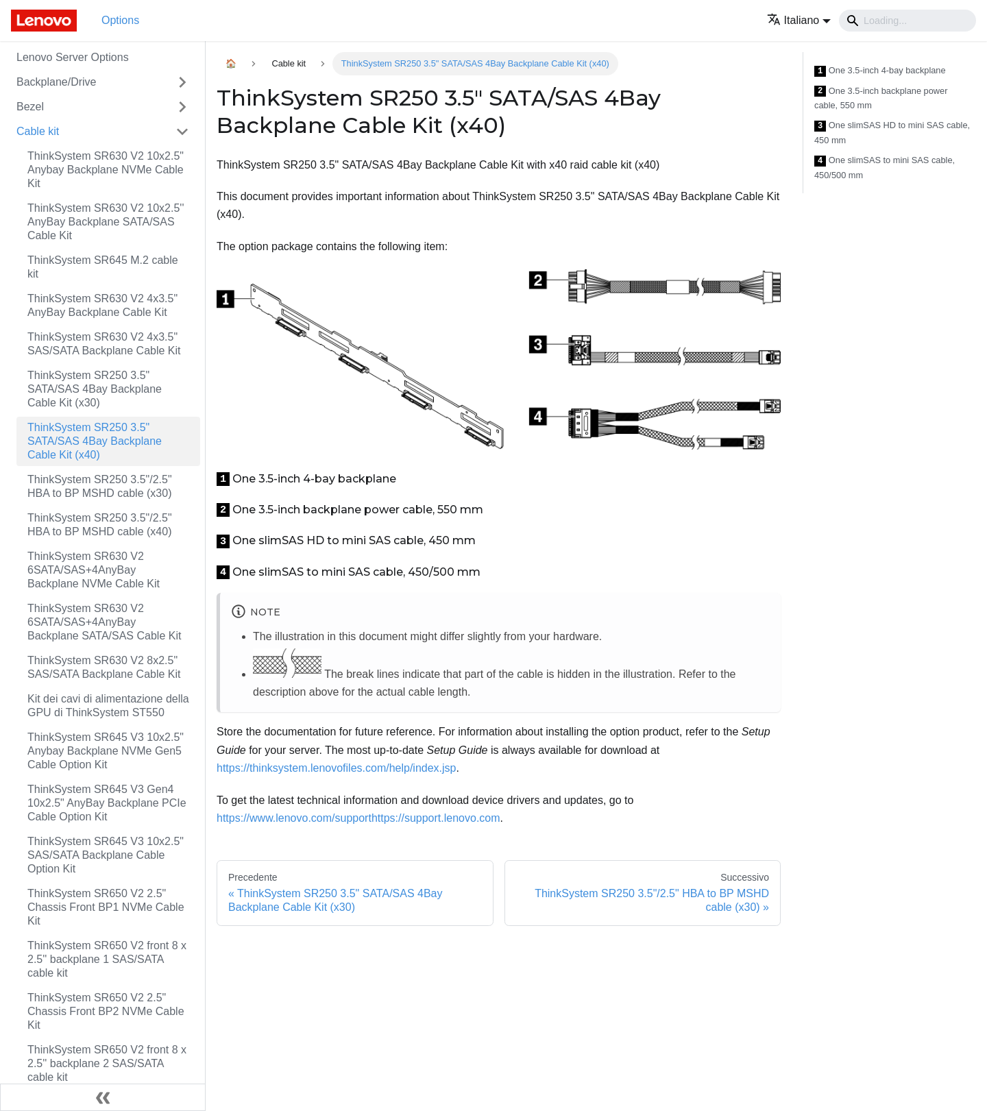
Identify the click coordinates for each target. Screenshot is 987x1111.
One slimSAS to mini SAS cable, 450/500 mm (884, 167)
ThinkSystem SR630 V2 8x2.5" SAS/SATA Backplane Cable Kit (104, 667)
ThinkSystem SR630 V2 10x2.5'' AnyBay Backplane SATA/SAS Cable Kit (105, 221)
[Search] (907, 21)
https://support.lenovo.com (435, 818)
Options (120, 20)
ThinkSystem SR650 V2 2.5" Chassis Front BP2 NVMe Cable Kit (105, 1011)
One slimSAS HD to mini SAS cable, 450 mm (892, 132)
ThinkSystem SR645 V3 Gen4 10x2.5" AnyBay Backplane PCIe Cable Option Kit (106, 802)
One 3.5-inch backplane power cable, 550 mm (880, 98)
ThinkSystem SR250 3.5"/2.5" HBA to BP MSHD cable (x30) (99, 486)
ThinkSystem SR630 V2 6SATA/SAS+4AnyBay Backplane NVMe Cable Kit (93, 569)
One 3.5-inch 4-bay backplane (880, 71)
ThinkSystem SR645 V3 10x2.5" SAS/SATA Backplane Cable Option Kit (105, 855)
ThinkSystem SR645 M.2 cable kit (102, 267)
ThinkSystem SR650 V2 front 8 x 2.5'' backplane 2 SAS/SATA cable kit (106, 1063)
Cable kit (37, 131)
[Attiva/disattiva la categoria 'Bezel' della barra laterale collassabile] (182, 107)
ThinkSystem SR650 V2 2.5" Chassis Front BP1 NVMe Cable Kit (105, 907)
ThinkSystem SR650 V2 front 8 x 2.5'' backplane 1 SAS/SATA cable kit (106, 959)
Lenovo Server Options (72, 57)
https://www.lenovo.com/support (294, 818)
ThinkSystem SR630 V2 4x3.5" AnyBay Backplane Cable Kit (102, 305)
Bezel (30, 106)
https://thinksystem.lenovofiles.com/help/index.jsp (336, 768)
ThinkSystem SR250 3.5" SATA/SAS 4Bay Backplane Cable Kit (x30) (94, 388)
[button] (799, 20)
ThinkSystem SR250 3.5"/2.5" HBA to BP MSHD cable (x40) (99, 524)
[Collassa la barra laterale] (103, 1097)
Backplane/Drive (56, 82)
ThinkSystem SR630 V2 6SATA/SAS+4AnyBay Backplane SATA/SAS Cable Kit (104, 622)
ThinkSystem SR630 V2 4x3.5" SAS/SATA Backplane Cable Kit (104, 343)
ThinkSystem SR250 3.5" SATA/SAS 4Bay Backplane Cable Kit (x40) (94, 441)
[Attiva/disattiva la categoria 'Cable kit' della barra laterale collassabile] (182, 132)
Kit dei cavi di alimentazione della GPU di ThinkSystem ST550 (108, 705)
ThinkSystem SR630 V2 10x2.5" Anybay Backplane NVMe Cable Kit (105, 169)
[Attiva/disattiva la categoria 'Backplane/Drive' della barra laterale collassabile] (182, 82)
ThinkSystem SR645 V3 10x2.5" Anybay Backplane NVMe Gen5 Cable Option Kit (105, 750)
